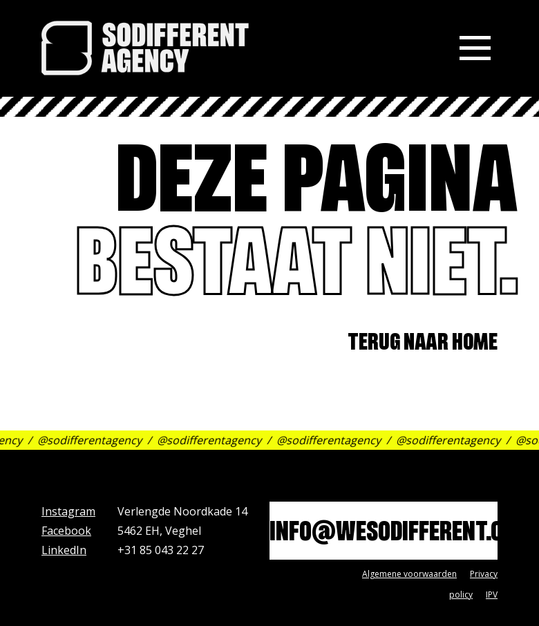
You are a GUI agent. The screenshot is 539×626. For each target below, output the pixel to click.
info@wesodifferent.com (384, 534)
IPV (492, 594)
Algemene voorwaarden (409, 574)
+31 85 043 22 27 (160, 550)
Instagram (68, 511)
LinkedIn (63, 550)
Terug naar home (423, 344)
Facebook (66, 530)
